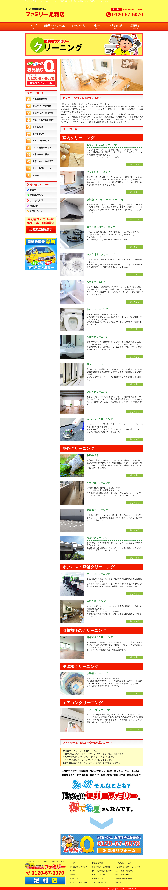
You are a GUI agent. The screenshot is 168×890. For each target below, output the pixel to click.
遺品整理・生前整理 (41, 106)
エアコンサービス (40, 141)
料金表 (97, 26)
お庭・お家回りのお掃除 (101, 871)
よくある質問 (36, 200)
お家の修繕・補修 (40, 154)
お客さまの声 (116, 26)
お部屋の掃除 (97, 863)
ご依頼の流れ (36, 195)
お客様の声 (74, 878)
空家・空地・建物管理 (42, 161)
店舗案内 (135, 26)
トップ (33, 26)
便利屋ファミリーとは (54, 26)
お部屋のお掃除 (39, 99)
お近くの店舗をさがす (78, 882)
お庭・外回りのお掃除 (42, 120)
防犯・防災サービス (41, 168)
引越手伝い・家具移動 (42, 113)
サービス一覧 (78, 26)
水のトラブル (38, 134)
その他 (35, 175)
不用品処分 (37, 127)
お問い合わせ (36, 211)
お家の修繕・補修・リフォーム (128, 867)
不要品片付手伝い (99, 875)
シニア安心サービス (41, 147)
